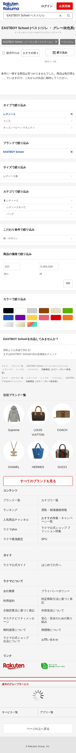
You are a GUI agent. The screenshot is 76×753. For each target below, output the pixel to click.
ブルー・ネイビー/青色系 (13, 317)
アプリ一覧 (46, 712)
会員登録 (64, 6)
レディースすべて (39, 207)
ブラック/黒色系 (13, 310)
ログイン (46, 6)
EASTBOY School (38, 151)
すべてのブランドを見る (38, 481)
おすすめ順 (31, 52)
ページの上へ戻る (38, 728)
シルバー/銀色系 (13, 324)
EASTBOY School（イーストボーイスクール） (30, 41)
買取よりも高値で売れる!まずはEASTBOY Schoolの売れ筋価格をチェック (38, 352)
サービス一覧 (10, 712)
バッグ (39, 214)
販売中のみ (11, 52)
